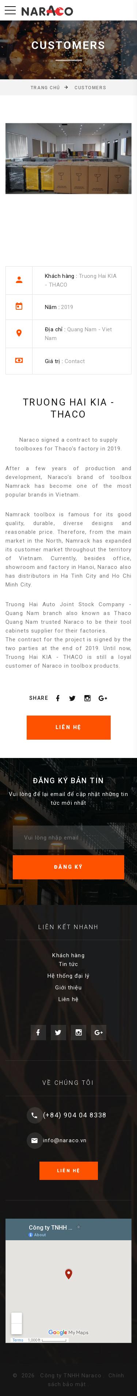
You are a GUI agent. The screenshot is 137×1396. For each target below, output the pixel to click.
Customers (90, 87)
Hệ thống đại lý (68, 976)
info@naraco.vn (65, 1140)
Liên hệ (68, 999)
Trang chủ (45, 87)
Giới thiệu (68, 987)
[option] (68, 166)
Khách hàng (68, 955)
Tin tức (69, 964)
